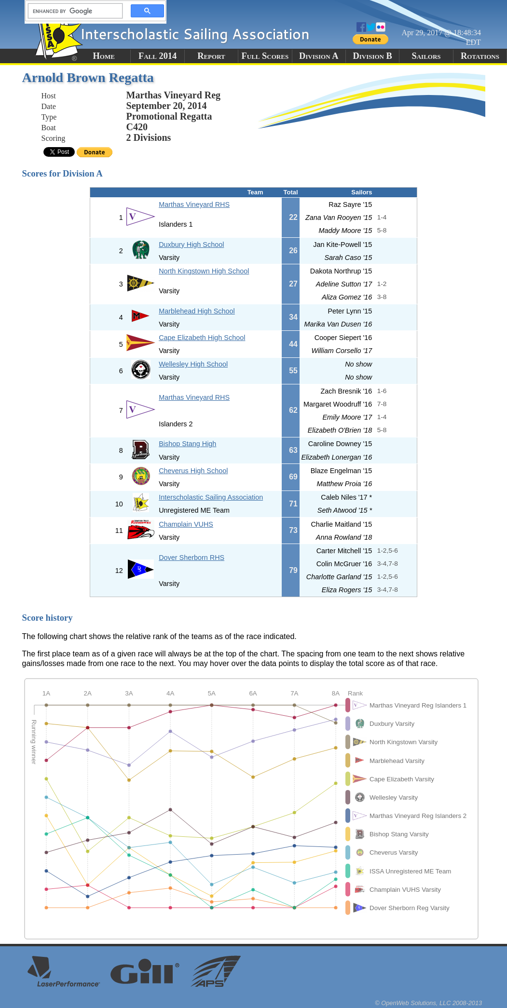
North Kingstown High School (204, 271)
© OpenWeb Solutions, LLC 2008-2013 (428, 1003)
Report (211, 56)
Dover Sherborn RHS (191, 557)
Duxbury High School (191, 244)
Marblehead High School (197, 311)
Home (104, 56)
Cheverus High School (193, 471)
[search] (72, 11)
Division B (372, 56)
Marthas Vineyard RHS (194, 204)
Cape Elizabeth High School (202, 337)
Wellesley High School (193, 364)
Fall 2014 (157, 56)
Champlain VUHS (186, 524)
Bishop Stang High (187, 444)
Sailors (426, 56)
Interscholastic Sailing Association (211, 497)
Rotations (480, 56)
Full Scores (265, 56)
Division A (318, 56)
